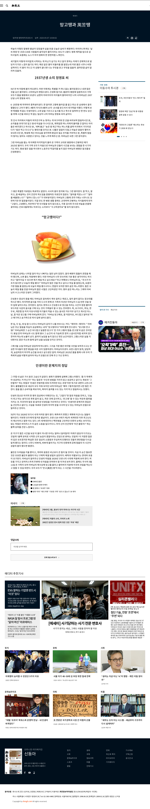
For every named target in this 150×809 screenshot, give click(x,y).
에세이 (14, 503)
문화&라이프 (72, 758)
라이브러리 (110, 758)
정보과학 (89, 758)
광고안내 (129, 758)
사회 (68, 754)
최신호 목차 (110, 754)
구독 (22, 503)
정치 (68, 750)
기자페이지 (110, 762)
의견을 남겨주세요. (20, 547)
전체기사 (89, 766)
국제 (88, 754)
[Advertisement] (46, 171)
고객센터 (47, 792)
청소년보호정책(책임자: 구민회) (85, 792)
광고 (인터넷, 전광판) (28, 792)
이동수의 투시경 (109, 88)
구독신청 (129, 754)
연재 (108, 750)
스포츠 (69, 762)
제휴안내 (40, 792)
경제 (88, 750)
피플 (88, 762)
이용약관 (55, 792)
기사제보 (129, 750)
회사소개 (16, 792)
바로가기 (134, 323)
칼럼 (68, 766)
